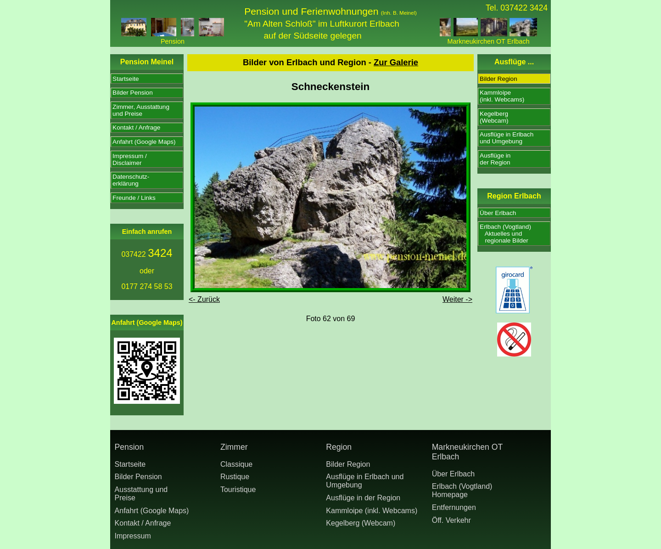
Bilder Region (498, 78)
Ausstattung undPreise (141, 494)
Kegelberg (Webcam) (360, 523)
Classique (236, 464)
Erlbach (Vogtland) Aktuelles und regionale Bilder (505, 233)
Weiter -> (457, 299)
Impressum (133, 536)
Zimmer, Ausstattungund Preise (140, 110)
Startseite (125, 78)
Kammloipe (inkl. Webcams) (371, 511)
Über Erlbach (498, 212)
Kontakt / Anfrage (136, 127)
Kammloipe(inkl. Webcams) (502, 96)
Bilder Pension (132, 92)
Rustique (234, 477)
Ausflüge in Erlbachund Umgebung (506, 138)
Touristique (238, 489)
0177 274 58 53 (146, 286)
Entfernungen (454, 507)
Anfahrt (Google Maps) (144, 141)
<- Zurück (204, 299)
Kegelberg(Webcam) (494, 117)
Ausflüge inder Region (495, 159)
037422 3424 (524, 7)
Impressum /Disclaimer (129, 159)
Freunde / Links (134, 197)
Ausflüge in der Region (363, 498)
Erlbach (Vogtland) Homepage (462, 490)
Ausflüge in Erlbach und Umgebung (364, 481)
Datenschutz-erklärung (130, 180)
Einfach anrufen (147, 231)
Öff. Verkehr (451, 520)
